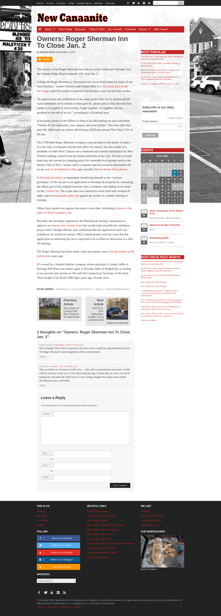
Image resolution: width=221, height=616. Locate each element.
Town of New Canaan (97, 511)
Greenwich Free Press (152, 516)
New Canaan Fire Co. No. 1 (100, 534)
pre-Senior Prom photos (113, 169)
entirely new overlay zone (66, 225)
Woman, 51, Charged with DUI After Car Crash (160, 84)
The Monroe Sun (149, 525)
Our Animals (115, 29)
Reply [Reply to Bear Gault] (43, 385)
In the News (61, 3)
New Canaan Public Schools (101, 516)
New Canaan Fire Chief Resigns (154, 282)
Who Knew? (161, 29)
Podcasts (130, 29)
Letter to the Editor (148, 320)
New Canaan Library (97, 520)
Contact (71, 3)
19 (156, 186)
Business (80, 29)
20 (162, 186)
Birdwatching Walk (159, 238)
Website (45, 477)
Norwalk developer (51, 177)
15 (174, 179)
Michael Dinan (47, 52)
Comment (46, 414)
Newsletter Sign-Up (84, 3)
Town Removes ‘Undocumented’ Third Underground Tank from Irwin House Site (162, 57)
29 (162, 165)
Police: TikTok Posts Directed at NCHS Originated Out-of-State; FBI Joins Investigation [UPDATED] (161, 301)
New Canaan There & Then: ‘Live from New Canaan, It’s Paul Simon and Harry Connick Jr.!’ (162, 314)
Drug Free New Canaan (98, 557)
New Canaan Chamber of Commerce (105, 525)
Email (47, 466)
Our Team (50, 3)
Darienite (145, 511)
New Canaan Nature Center (100, 548)
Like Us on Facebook (55, 538)
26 (144, 165)
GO (180, 3)
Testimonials (110, 3)
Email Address (161, 121)
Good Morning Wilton (151, 520)
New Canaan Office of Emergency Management (110, 543)
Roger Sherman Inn (117, 289)
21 (168, 186)
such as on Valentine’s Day (61, 169)
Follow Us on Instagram (55, 559)
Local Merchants (81, 289)
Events (146, 29)
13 (162, 179)
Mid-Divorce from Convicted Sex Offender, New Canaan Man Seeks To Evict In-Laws (160, 71)
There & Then (97, 29)
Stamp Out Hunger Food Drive (164, 225)
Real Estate (65, 29)
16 (181, 179)
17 (144, 186)
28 (156, 165)
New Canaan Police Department (103, 529)
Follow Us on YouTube (55, 552)
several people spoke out (64, 195)
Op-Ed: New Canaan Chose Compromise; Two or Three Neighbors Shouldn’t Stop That (160, 78)
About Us (40, 3)
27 (150, 165)
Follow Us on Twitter (54, 545)
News (51, 29)
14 (168, 179)
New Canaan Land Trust (99, 539)
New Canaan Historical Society (102, 552)
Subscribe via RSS (54, 567)
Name (47, 454)
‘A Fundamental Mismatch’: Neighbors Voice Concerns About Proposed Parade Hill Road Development (159, 293)
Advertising (98, 3)
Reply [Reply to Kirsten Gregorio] (43, 356)
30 (168, 165)
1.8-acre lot (52, 191)
